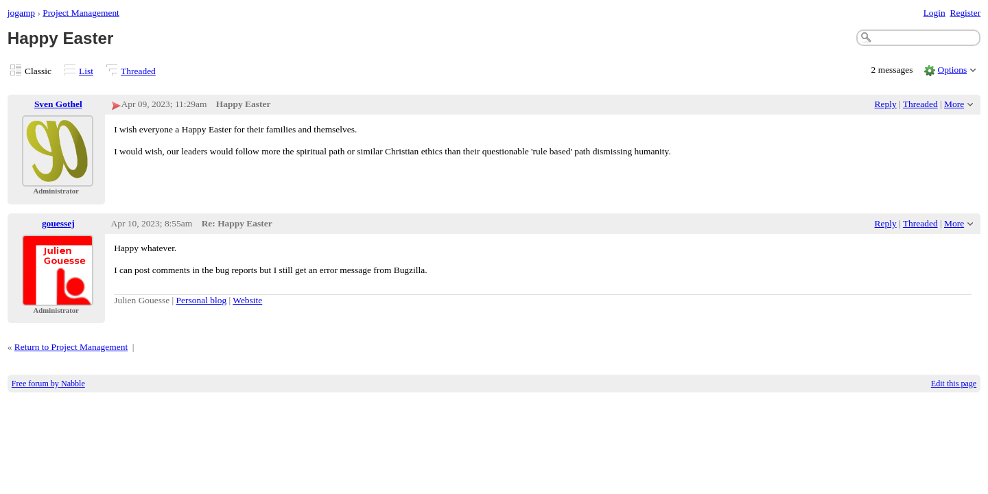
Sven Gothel (58, 104)
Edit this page (953, 383)
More (954, 104)
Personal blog (201, 300)
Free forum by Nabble (48, 383)
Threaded (138, 71)
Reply (886, 104)
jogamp (21, 13)
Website (247, 300)
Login (934, 13)
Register (965, 13)
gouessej (58, 223)
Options (952, 69)
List (86, 71)
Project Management (81, 13)
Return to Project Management (71, 347)
